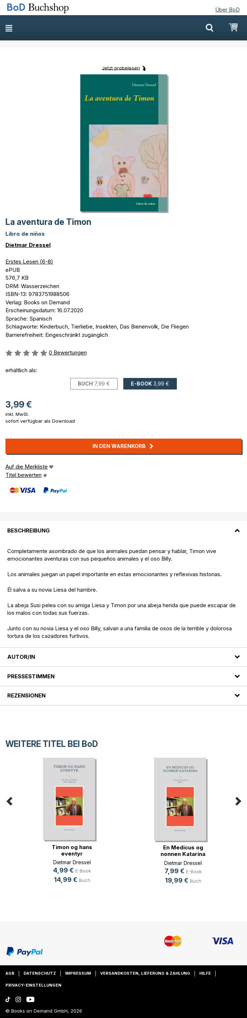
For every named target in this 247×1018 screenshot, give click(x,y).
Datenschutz (40, 973)
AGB (9, 973)
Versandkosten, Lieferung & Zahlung (145, 973)
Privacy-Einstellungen (33, 985)
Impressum (78, 973)
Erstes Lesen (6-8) (29, 261)
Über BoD (227, 9)
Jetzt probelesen (121, 67)
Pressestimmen (31, 676)
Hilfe (205, 973)
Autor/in (21, 656)
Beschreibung (28, 530)
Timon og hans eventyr (72, 850)
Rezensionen (26, 695)
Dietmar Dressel (28, 245)
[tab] (123, 526)
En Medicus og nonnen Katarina (183, 850)
